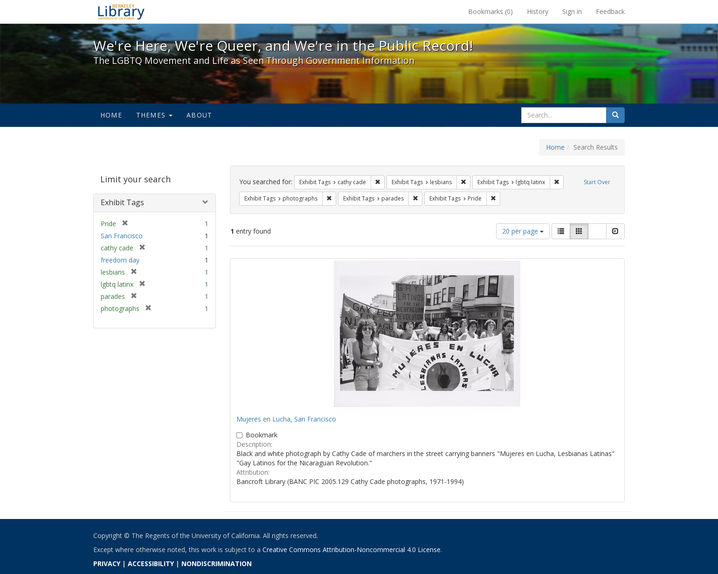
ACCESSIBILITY (151, 563)
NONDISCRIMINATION (216, 563)
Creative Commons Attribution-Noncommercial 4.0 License (351, 549)
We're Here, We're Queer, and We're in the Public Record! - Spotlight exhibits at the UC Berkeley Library (121, 11)
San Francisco (122, 235)
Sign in (572, 11)
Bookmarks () (490, 11)
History (537, 11)
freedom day (120, 260)
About (199, 115)
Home (111, 115)
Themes (154, 115)
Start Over (597, 182)
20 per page (523, 231)
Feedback (610, 11)
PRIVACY (106, 563)
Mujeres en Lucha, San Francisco (286, 419)
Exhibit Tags (122, 202)
